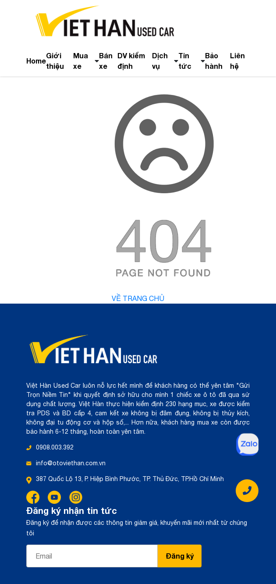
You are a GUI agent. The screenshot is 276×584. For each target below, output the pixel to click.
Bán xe (106, 60)
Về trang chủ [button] (138, 298)
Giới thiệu (55, 60)
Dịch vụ (160, 60)
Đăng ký (180, 556)
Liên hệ (237, 60)
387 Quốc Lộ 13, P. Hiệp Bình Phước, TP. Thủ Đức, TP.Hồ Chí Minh (130, 478)
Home (36, 61)
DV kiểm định (131, 60)
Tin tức (184, 60)
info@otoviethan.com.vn (71, 463)
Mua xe (80, 60)
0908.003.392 (55, 447)
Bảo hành (214, 60)
